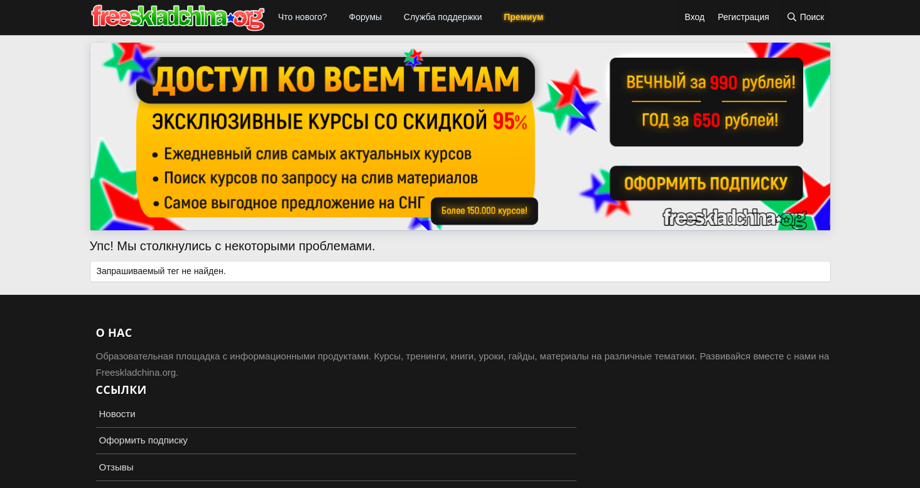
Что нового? (302, 17)
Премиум (523, 17)
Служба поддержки (443, 17)
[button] (335, 17)
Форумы (365, 17)
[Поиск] (805, 17)
